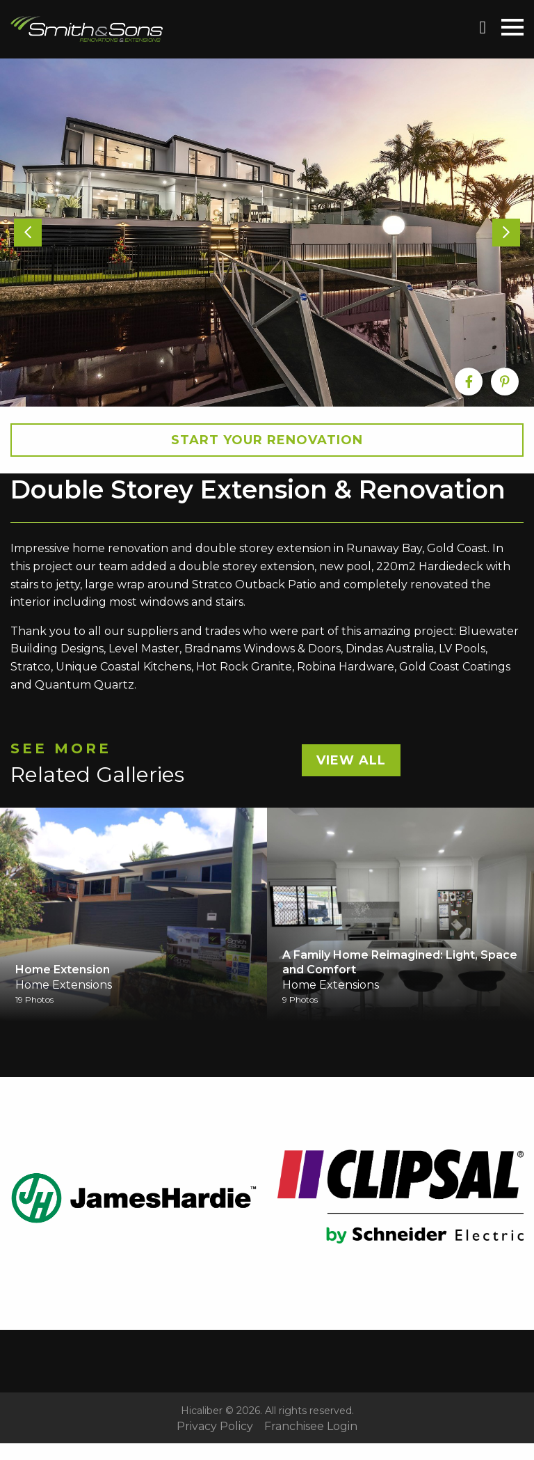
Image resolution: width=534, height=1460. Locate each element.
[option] (267, 232)
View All (351, 760)
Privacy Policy (215, 1426)
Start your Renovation (267, 440)
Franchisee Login (310, 1426)
